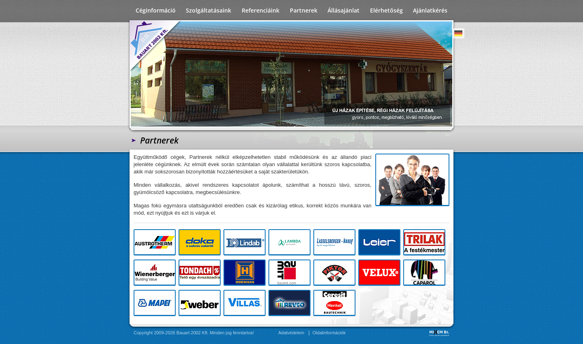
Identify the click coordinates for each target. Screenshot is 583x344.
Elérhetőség (386, 10)
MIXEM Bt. (439, 332)
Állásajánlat (344, 10)
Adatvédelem (291, 332)
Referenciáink (260, 10)
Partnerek (303, 10)
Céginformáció (156, 10)
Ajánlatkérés (430, 10)
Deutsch (458, 33)
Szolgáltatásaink (208, 10)
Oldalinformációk (329, 332)
